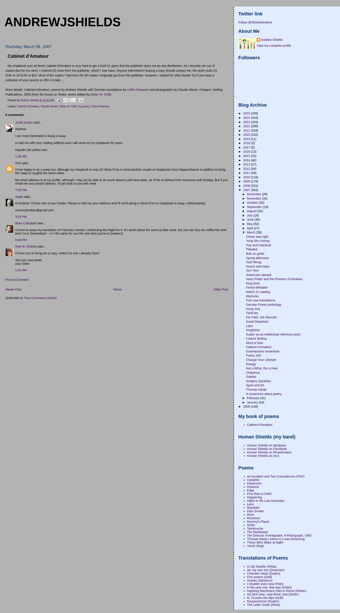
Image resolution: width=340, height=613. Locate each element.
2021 (247, 130)
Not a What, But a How (262, 368)
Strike (251, 525)
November (254, 198)
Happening (254, 497)
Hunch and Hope (257, 266)
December (254, 194)
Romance (253, 518)
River (250, 514)
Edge (250, 490)
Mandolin (253, 507)
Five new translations (260, 300)
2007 (247, 190)
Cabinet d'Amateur (28, 106)
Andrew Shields (272, 39)
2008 (247, 185)
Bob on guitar (255, 253)
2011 (247, 173)
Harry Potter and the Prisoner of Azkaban (274, 279)
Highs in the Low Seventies (265, 500)
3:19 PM (21, 216)
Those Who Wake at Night (265, 542)
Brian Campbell (25, 223)
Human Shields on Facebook (267, 449)
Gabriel (251, 376)
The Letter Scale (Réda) (263, 604)
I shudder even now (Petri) (265, 584)
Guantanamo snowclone (263, 351)
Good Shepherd (257, 321)
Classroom (254, 483)
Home (117, 289)
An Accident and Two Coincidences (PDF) (275, 476)
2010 (247, 177)
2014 (247, 160)
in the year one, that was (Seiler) (269, 587)
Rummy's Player (258, 521)
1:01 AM (20, 270)
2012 (247, 168)
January (253, 402)
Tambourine (255, 528)
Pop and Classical (258, 245)
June (250, 219)
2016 (247, 151)
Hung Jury (253, 309)
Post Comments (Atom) (40, 298)
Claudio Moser (49, 106)
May (250, 224)
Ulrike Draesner (138, 89)
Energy (251, 364)
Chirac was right (257, 236)
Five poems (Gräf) (259, 577)
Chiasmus (253, 372)
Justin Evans (24, 122)
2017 (247, 147)
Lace (250, 504)
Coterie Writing (256, 338)
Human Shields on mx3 (263, 456)
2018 (247, 143)
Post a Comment (16, 279)
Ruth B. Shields (26, 246)
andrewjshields (62, 22)
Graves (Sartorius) (259, 580)
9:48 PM (21, 240)
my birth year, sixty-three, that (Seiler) (273, 594)
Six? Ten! (252, 270)
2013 (247, 164)
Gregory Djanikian (258, 381)
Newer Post (13, 289)
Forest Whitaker (257, 287)
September (255, 207)
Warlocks (252, 296)
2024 (247, 117)
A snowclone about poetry (264, 394)
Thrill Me (252, 313)
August (252, 211)
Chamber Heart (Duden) (263, 573)
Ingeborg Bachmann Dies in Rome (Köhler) (276, 591)
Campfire (253, 480)
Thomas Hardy (256, 389)
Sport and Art (255, 385)
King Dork (253, 283)
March (251, 232)
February (253, 398)
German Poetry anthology (263, 304)
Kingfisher (253, 330)
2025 (247, 113)
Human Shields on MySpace (266, 445)
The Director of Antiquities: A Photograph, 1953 (279, 535)
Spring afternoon (257, 258)
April (250, 228)
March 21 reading (258, 292)
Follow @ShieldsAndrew (255, 22)
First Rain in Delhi (259, 494)
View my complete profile (274, 45)
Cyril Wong (253, 262)
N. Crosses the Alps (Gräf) (265, 598)
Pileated (251, 249)
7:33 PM (21, 190)
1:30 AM (20, 156)
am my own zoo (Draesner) (265, 570)
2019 (247, 139)
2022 (247, 126)
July (250, 215)
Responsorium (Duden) (263, 601)
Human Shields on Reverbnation (269, 452)
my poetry (84, 106)
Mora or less (254, 343)
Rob (18, 163)
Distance (253, 487)
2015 (247, 156)
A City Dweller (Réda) (262, 566)
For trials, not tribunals (261, 317)
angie (19, 196)
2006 (247, 406)
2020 (247, 134)
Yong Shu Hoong (258, 241)
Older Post (221, 289)
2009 (247, 181)
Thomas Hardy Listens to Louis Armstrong (276, 539)
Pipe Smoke (255, 511)
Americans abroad (258, 275)
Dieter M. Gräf (100, 94)
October (253, 202)
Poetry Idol (253, 355)
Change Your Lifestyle (261, 360)
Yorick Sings (255, 546)
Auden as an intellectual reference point (273, 334)
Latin (249, 326)
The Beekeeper (257, 532)
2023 (247, 122)
